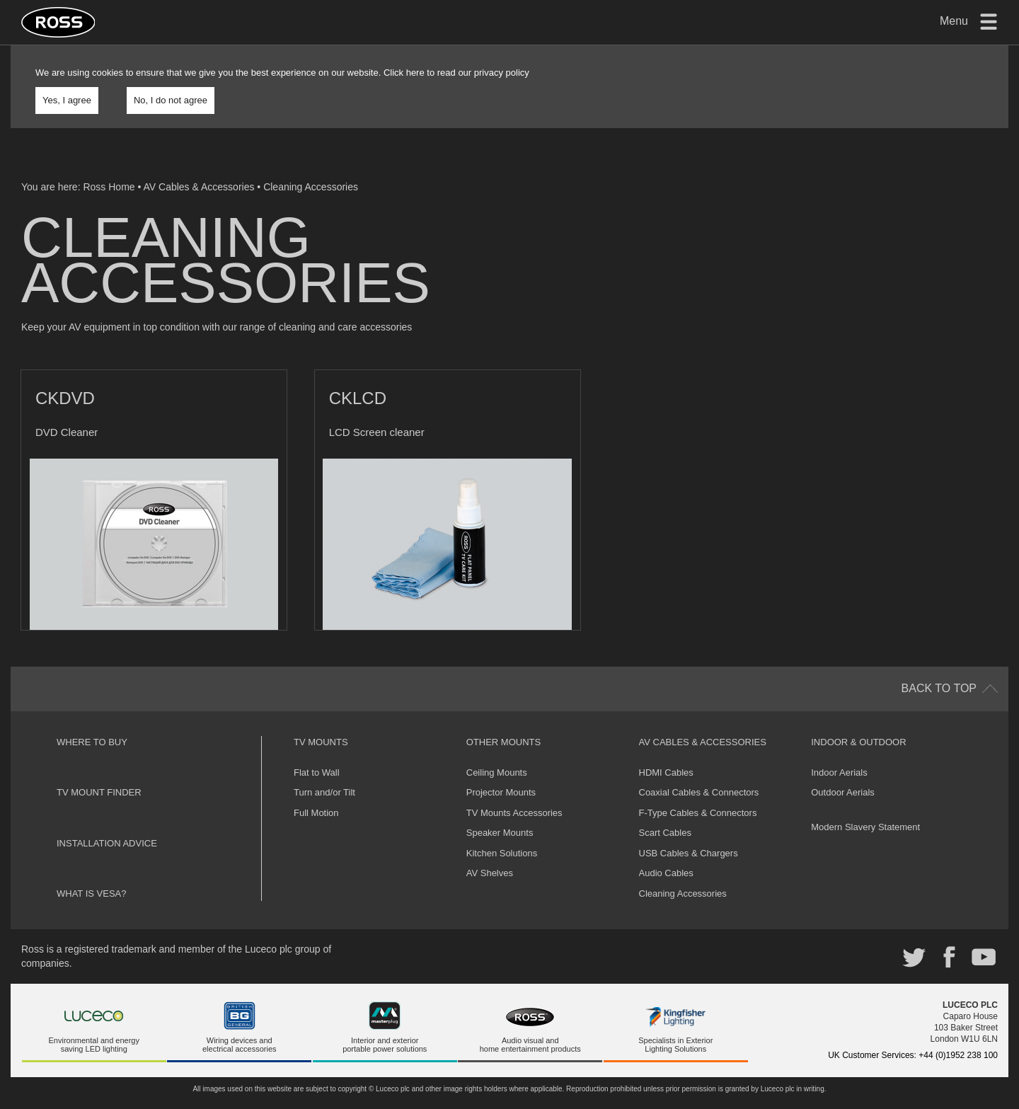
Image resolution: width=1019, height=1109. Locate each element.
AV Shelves (489, 854)
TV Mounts (321, 723)
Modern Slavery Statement (865, 808)
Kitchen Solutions (501, 834)
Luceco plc (108, 1094)
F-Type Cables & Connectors (698, 793)
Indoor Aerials (839, 753)
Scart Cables (665, 814)
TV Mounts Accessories (514, 793)
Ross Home (108, 187)
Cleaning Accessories (310, 187)
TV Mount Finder (99, 774)
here (415, 72)
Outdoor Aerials (843, 774)
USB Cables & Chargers (688, 834)
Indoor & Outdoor (858, 723)
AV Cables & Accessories (199, 187)
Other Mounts (503, 723)
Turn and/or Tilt (324, 774)
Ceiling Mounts (496, 753)
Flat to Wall (317, 753)
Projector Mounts (501, 774)
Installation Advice (107, 824)
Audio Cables (666, 854)
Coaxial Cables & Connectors (699, 774)
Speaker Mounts (500, 814)
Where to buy (92, 723)
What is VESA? (92, 875)
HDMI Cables (666, 753)
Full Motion (316, 793)
